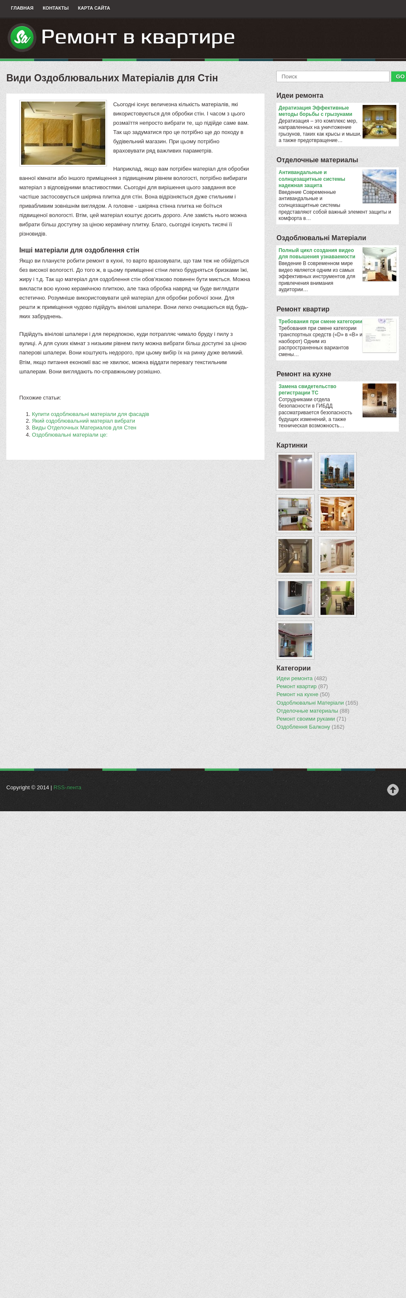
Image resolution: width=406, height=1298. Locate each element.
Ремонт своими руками (311, 719)
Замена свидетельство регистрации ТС (337, 390)
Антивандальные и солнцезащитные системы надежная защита (337, 179)
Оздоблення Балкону (310, 727)
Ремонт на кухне (303, 374)
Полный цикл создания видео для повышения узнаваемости (337, 253)
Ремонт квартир (302, 309)
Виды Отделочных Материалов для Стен (84, 427)
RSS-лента (67, 787)
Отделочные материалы (317, 160)
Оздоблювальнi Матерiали (321, 237)
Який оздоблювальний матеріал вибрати (83, 421)
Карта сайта (94, 8)
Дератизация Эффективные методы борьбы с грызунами (337, 111)
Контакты (56, 8)
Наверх (393, 789)
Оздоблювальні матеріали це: (70, 435)
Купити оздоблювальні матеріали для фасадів (91, 414)
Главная (22, 8)
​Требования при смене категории (337, 322)
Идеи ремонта (299, 95)
